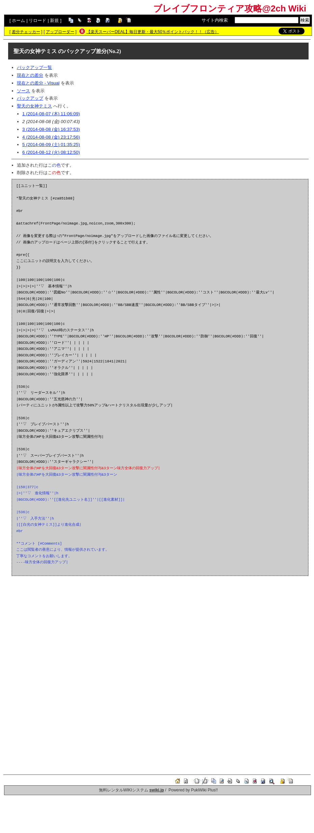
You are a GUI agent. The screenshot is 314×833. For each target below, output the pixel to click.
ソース (23, 90)
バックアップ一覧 (34, 67)
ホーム (18, 20)
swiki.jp (156, 790)
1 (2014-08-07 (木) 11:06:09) (51, 113)
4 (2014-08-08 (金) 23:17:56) (51, 137)
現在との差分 (30, 75)
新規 (54, 20)
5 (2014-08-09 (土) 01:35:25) (51, 144)
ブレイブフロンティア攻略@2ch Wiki (229, 8)
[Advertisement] (160, 629)
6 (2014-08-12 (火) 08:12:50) (51, 152)
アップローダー (60, 31)
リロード (37, 20)
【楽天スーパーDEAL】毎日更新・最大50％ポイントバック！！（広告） (152, 31)
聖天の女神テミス (35, 51)
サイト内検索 (215, 20)
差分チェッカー (26, 31)
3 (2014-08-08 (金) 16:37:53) (51, 129)
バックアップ (30, 98)
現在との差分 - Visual (38, 83)
